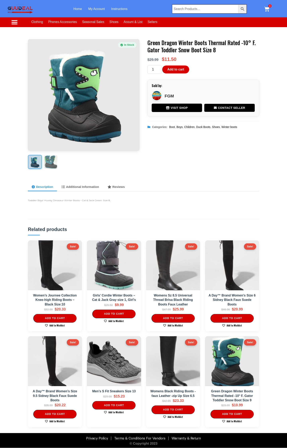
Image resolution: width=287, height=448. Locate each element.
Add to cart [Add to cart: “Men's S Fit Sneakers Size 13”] (114, 405)
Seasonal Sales (93, 22)
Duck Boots (203, 127)
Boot (172, 127)
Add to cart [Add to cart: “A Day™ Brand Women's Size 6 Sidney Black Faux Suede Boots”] (232, 318)
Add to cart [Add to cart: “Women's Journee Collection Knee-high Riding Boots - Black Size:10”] (55, 318)
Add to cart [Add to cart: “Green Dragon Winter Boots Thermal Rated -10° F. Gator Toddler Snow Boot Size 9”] (232, 414)
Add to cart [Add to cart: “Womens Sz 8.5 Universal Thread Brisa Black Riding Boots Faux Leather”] (173, 318)
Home (77, 9)
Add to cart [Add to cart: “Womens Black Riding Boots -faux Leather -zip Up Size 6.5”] (173, 409)
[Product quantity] (154, 69)
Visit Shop (177, 107)
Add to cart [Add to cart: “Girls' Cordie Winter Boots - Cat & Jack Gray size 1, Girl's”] (114, 313)
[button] (14, 22)
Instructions (119, 9)
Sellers (152, 22)
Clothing (37, 22)
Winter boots (229, 127)
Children (189, 127)
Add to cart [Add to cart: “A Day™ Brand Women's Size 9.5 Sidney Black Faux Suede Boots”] (55, 414)
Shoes (113, 22)
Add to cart (175, 69)
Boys (179, 127)
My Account (96, 9)
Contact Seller (229, 107)
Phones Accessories (62, 22)
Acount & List (133, 22)
